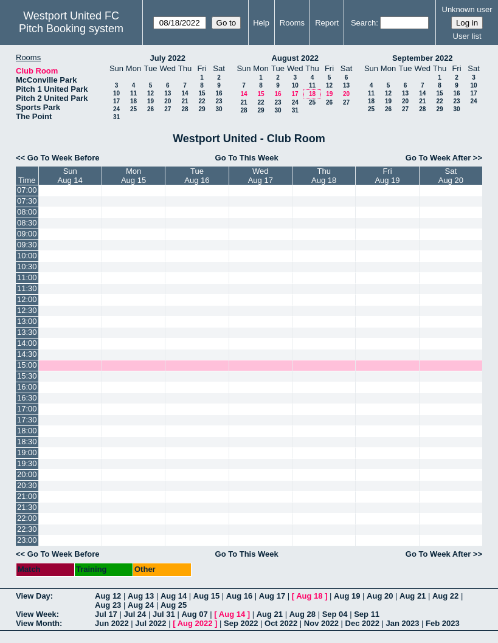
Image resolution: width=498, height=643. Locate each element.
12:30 (27, 310)
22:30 (27, 529)
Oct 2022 (281, 623)
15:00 (27, 365)
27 (167, 109)
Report (327, 22)
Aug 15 (206, 595)
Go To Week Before (63, 157)
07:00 (27, 189)
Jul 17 (106, 614)
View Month (38, 623)
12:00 (27, 299)
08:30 (27, 222)
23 (218, 101)
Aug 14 (174, 595)
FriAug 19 (387, 176)
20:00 (27, 474)
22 (201, 101)
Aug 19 (347, 595)
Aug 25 (174, 605)
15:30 (27, 375)
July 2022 (167, 58)
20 (167, 101)
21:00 (27, 496)
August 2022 (295, 58)
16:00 (27, 386)
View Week (36, 614)
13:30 (27, 332)
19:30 (27, 463)
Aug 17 (272, 595)
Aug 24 (141, 605)
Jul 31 (164, 614)
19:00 (27, 452)
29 (201, 109)
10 (116, 93)
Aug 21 (412, 595)
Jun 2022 (112, 623)
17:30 (27, 419)
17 (116, 101)
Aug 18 (309, 595)
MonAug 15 (133, 176)
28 (184, 109)
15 (201, 93)
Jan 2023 (403, 623)
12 (150, 93)
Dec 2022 (362, 623)
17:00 (27, 408)
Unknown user (467, 9)
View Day (33, 595)
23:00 (27, 540)
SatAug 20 (450, 176)
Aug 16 (239, 595)
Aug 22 (445, 595)
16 (218, 93)
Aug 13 (141, 595)
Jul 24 (134, 614)
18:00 (27, 430)
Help (261, 22)
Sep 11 (366, 614)
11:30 (27, 288)
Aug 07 (194, 614)
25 (133, 109)
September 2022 (422, 58)
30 (218, 109)
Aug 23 (108, 605)
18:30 (27, 441)
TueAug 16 (196, 176)
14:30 (27, 354)
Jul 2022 (150, 623)
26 (150, 109)
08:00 (27, 211)
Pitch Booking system (71, 28)
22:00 (27, 518)
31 (116, 117)
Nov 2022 (321, 623)
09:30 (27, 244)
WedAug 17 (260, 176)
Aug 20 (380, 595)
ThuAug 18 (323, 176)
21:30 (27, 507)
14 (184, 93)
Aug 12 (108, 595)
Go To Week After (438, 157)
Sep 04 (335, 614)
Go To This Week (246, 157)
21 (184, 101)
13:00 (27, 321)
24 (116, 109)
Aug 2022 (195, 623)
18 (133, 101)
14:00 (27, 343)
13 (167, 93)
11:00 (27, 277)
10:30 (27, 266)
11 (133, 93)
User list (467, 36)
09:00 (27, 233)
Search (363, 22)
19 (150, 101)
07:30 (27, 200)
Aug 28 (302, 614)
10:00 (27, 255)
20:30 (27, 485)
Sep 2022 (241, 623)
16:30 (27, 397)
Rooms (292, 22)
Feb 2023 (443, 623)
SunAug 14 (70, 176)
